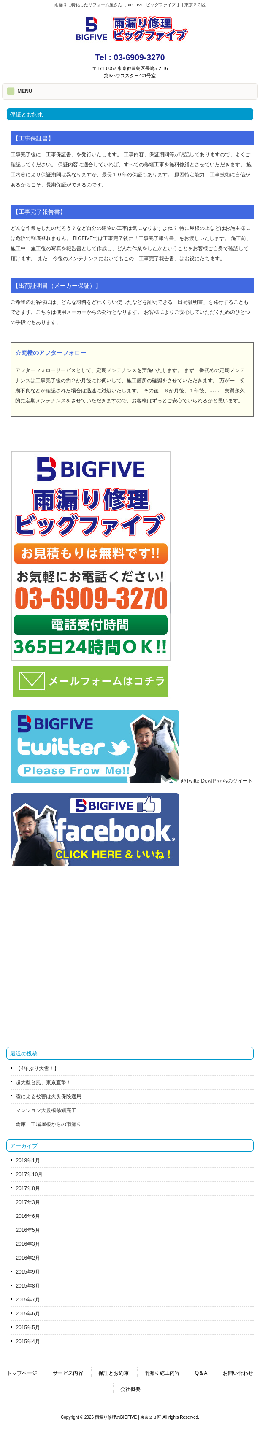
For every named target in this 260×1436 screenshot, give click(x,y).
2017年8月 (28, 1188)
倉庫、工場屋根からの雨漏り (48, 1124)
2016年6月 (28, 1216)
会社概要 (130, 1389)
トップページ (22, 1373)
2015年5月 (28, 1328)
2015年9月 (28, 1272)
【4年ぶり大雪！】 (37, 1069)
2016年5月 (28, 1230)
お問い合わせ (238, 1373)
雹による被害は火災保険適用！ (51, 1096)
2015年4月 (28, 1341)
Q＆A (201, 1373)
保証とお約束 (113, 1373)
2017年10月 (29, 1174)
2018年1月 (28, 1160)
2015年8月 (28, 1286)
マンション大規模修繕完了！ (48, 1110)
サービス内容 (68, 1373)
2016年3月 (28, 1244)
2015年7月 (28, 1300)
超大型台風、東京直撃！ (43, 1082)
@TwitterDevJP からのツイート (217, 781)
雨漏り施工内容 (162, 1373)
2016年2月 (28, 1258)
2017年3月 (28, 1202)
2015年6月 (28, 1314)
